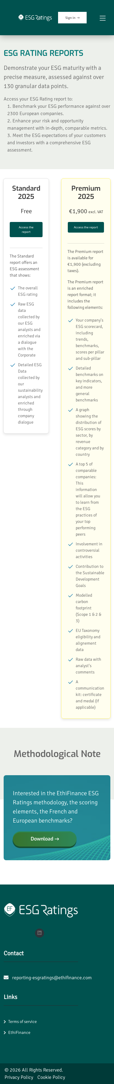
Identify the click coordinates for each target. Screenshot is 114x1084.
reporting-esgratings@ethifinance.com (52, 978)
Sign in (72, 18)
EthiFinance (19, 1032)
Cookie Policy (51, 1077)
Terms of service (22, 1021)
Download (45, 839)
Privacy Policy (19, 1077)
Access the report (26, 229)
